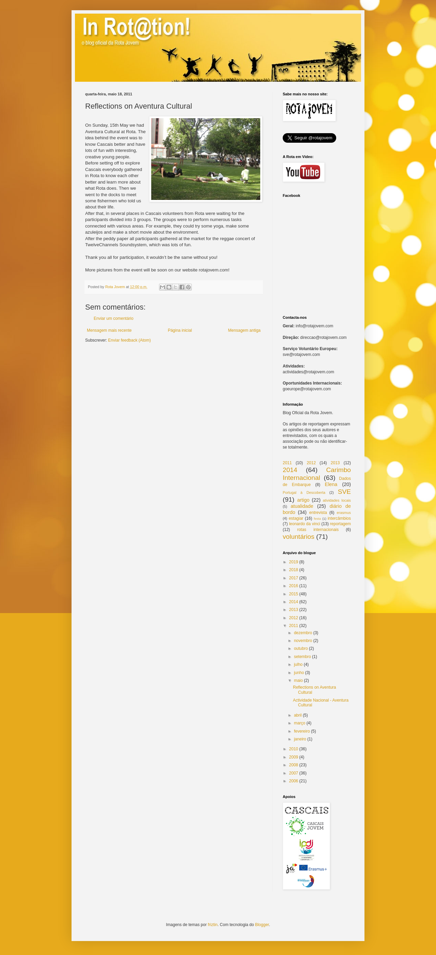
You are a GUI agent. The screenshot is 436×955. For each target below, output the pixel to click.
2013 (335, 462)
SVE (344, 491)
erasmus (344, 513)
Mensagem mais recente (109, 330)
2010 (293, 749)
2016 (293, 585)
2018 (293, 569)
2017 (293, 578)
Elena (331, 484)
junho (299, 672)
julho (298, 664)
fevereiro (302, 731)
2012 (311, 462)
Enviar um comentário (114, 318)
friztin (213, 924)
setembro (302, 656)
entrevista (318, 512)
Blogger (262, 924)
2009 (293, 757)
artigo (303, 500)
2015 (293, 594)
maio (298, 680)
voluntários (298, 536)
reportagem (340, 523)
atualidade (302, 506)
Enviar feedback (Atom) (129, 340)
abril (298, 715)
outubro (301, 648)
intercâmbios (339, 518)
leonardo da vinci (304, 523)
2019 (293, 562)
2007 (293, 773)
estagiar (296, 518)
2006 (293, 781)
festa (317, 518)
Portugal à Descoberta (304, 492)
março (299, 723)
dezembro (303, 632)
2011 (287, 462)
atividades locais (337, 500)
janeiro (300, 739)
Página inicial (180, 330)
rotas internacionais (318, 529)
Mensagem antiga (244, 330)
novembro (303, 640)
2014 (290, 469)
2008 (293, 765)
